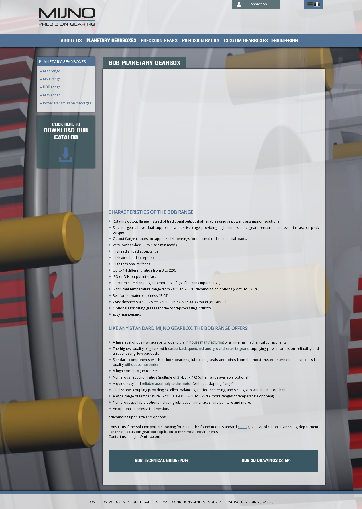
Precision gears (159, 40)
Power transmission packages (67, 103)
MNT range (52, 79)
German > (310, 4)
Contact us (110, 502)
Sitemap (162, 502)
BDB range (51, 87)
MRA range (51, 95)
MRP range (51, 71)
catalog (244, 426)
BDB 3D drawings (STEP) (266, 460)
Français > (317, 4)
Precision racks (200, 40)
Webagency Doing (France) (250, 502)
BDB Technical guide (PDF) (161, 460)
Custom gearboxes (246, 40)
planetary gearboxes (111, 40)
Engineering (285, 40)
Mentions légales (138, 502)
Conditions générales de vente (198, 502)
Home (92, 502)
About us (71, 40)
